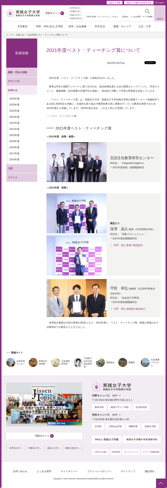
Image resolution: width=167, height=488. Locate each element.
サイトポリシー (69, 471)
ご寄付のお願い (100, 452)
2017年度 (14, 153)
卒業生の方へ (76, 11)
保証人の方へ (76, 15)
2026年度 (14, 99)
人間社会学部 (115, 426)
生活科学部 (141, 407)
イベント (12, 177)
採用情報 (116, 452)
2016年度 (14, 160)
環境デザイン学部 (120, 407)
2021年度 (14, 129)
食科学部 (99, 407)
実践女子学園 (114, 3)
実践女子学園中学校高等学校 (138, 3)
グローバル (14, 81)
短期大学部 (150, 426)
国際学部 (133, 426)
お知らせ (20, 35)
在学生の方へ (76, 8)
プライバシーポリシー (99, 471)
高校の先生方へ (77, 18)
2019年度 (14, 141)
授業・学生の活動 (17, 72)
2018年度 (14, 147)
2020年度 (14, 135)
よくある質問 (44, 471)
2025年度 (14, 105)
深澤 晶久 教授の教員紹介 (128, 245)
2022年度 (14, 123)
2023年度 (14, 117)
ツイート (151, 63)
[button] (147, 13)
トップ (9, 35)
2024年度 (14, 111)
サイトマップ (128, 471)
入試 (10, 168)
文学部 (98, 426)
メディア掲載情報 (151, 452)
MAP (115, 396)
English (161, 2)
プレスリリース (131, 452)
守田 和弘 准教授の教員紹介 (130, 309)
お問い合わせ (20, 471)
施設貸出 (149, 471)
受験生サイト (52, 13)
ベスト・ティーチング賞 (63, 116)
